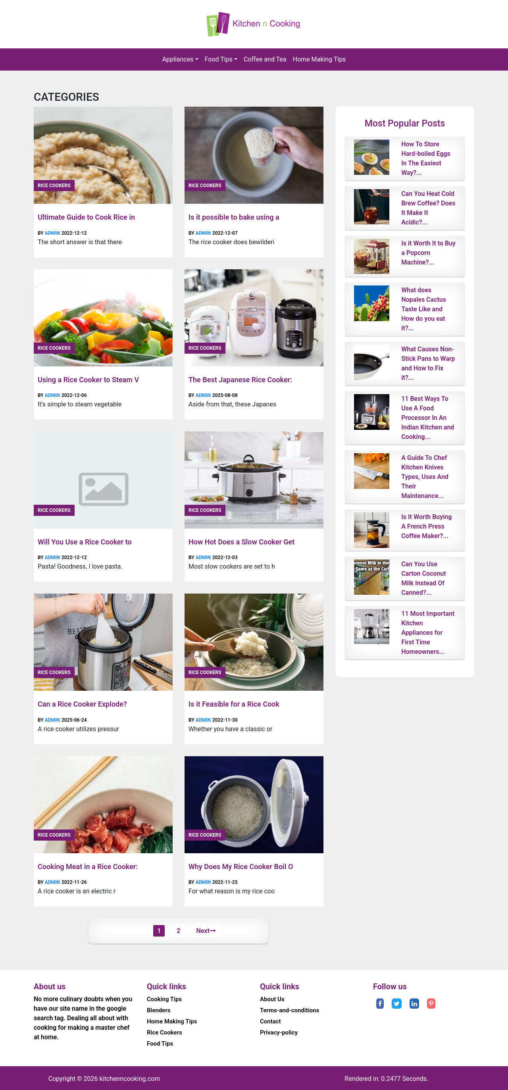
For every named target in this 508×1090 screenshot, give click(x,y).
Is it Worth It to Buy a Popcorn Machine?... (428, 252)
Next (206, 931)
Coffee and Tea (265, 59)
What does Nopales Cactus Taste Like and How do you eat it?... (423, 309)
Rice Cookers (54, 185)
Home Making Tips (319, 59)
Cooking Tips (164, 999)
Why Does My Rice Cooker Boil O (241, 866)
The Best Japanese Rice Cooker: (240, 379)
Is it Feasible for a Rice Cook (234, 704)
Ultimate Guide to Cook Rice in (86, 217)
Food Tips (219, 59)
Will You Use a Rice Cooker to (85, 542)
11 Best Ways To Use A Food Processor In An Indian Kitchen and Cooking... (427, 418)
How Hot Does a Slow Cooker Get (241, 542)
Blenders (159, 1010)
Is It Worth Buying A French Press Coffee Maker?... (426, 526)
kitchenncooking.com (129, 1078)
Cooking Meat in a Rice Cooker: (88, 866)
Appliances (178, 59)
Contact (270, 1021)
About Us (272, 999)
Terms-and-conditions (289, 1010)
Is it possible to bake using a (234, 217)
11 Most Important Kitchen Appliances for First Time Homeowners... (427, 632)
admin (52, 233)
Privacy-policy (279, 1032)
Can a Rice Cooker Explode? (82, 704)
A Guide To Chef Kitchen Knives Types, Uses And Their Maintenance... (424, 477)
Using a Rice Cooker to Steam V (88, 379)
